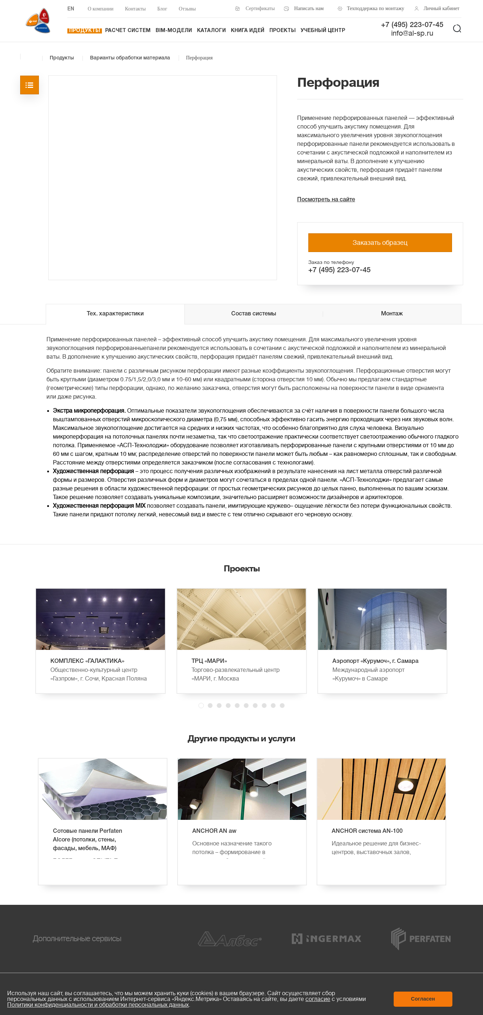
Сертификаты (260, 8)
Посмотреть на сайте (326, 199)
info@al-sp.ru (412, 33)
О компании (100, 9)
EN (70, 9)
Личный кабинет (441, 8)
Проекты (282, 30)
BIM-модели (174, 30)
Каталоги (211, 30)
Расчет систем (128, 30)
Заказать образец (380, 242)
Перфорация (199, 57)
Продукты (84, 30)
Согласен (423, 999)
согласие (317, 999)
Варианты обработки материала (130, 58)
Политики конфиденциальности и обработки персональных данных (98, 1005)
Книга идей (247, 30)
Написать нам (309, 8)
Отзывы (187, 9)
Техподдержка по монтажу (373, 8)
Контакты (135, 9)
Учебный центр (323, 30)
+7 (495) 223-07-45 (412, 25)
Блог (162, 9)
